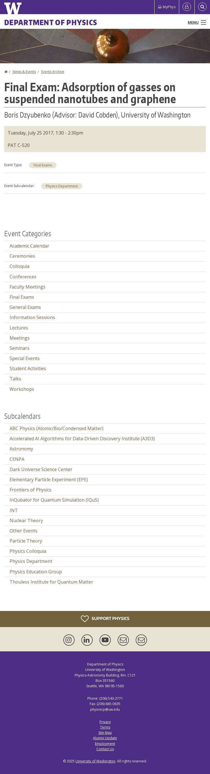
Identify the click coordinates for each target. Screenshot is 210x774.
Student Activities (28, 368)
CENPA (17, 459)
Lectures (19, 328)
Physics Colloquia (28, 551)
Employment (105, 743)
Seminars (19, 348)
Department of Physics (50, 22)
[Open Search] (202, 7)
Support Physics (105, 619)
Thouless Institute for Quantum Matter (51, 582)
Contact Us (105, 749)
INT (14, 510)
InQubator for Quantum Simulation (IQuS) (54, 500)
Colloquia (19, 266)
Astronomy (21, 449)
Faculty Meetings (28, 287)
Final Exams (43, 165)
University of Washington (95, 761)
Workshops (22, 389)
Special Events (25, 358)
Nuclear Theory (26, 520)
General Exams (25, 307)
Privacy (105, 721)
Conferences (23, 277)
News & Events (24, 71)
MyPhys (167, 7)
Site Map (105, 732)
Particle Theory (26, 541)
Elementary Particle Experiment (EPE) (49, 479)
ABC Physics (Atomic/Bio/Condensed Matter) (56, 428)
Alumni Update (105, 738)
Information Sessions (32, 317)
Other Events (23, 531)
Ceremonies (22, 256)
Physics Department (62, 186)
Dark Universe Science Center (41, 469)
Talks (15, 379)
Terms (105, 727)
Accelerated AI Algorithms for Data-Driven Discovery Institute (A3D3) (82, 438)
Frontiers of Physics (30, 490)
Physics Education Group (36, 572)
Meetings (20, 338)
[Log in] (186, 7)
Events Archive (52, 71)
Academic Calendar (29, 246)
